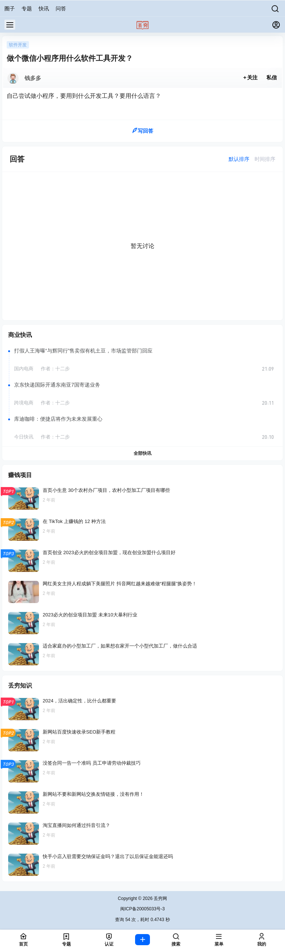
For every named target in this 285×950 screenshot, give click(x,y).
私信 (271, 77)
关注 (250, 77)
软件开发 (18, 44)
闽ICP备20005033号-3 (142, 908)
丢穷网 (160, 898)
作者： (55, 368)
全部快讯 (142, 453)
